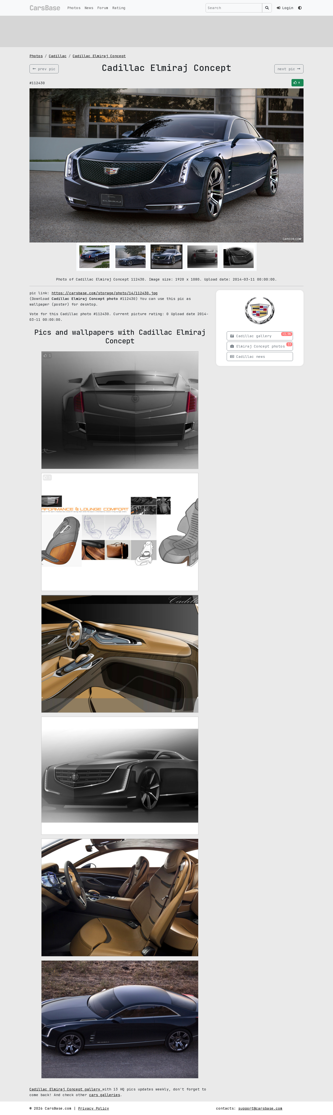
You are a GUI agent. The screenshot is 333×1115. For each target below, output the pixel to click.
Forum (102, 7)
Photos (74, 7)
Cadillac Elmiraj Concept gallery (65, 1089)
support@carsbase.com (260, 1108)
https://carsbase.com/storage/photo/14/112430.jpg (105, 293)
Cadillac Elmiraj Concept (99, 56)
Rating (118, 7)
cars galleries (104, 1094)
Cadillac (58, 56)
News (88, 7)
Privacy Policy (93, 1108)
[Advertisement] (166, 31)
